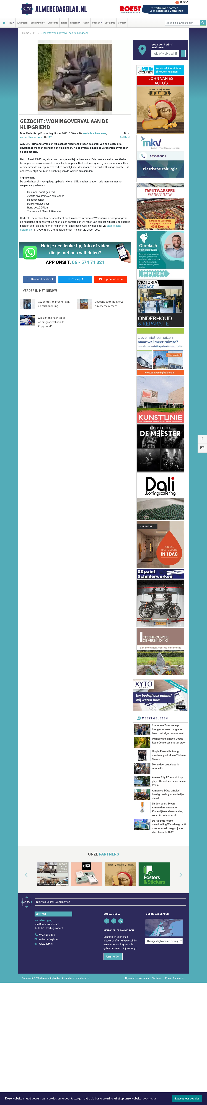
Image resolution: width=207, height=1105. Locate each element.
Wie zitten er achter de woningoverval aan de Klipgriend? (52, 322)
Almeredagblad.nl (61, 9)
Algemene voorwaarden (137, 1048)
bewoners (100, 133)
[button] (22, 949)
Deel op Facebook (40, 279)
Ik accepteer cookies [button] (187, 1098)
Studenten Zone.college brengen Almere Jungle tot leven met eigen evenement (168, 729)
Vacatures (110, 22)
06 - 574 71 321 (88, 262)
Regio (64, 22)
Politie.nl (125, 137)
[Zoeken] (203, 23)
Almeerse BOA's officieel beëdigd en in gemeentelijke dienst (168, 810)
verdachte (88, 133)
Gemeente (53, 22)
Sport (86, 22)
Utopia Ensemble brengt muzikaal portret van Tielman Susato (169, 755)
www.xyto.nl (46, 1013)
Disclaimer (157, 1048)
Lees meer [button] (149, 1098)
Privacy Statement (174, 1048)
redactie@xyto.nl (48, 1009)
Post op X (75, 279)
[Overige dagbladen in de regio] (164, 997)
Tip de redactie (111, 279)
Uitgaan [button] (96, 22)
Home (25, 33)
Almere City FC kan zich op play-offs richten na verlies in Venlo (169, 781)
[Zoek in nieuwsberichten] (182, 23)
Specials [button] (74, 22)
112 (35, 33)
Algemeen (22, 22)
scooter (38, 137)
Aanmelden (113, 1026)
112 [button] (10, 22)
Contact (122, 22)
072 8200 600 (47, 1004)
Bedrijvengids (38, 22)
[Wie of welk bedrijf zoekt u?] (165, 53)
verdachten (26, 137)
